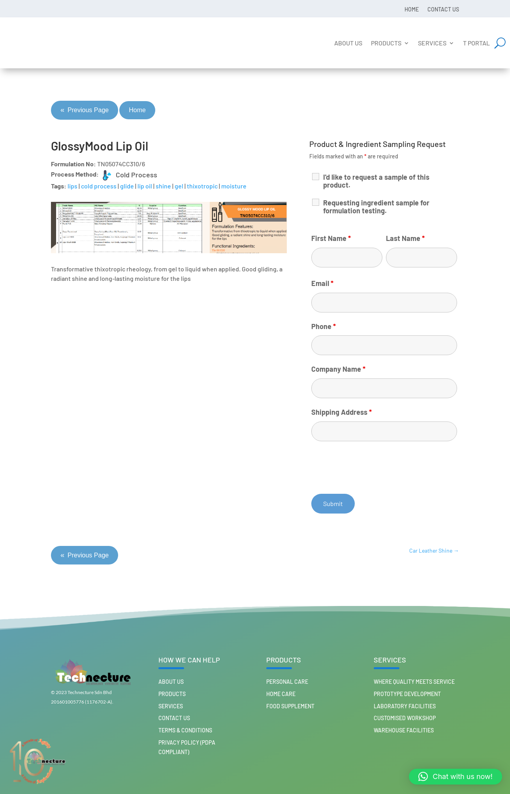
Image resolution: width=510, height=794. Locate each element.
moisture (234, 186)
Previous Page (84, 110)
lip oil (144, 186)
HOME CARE (280, 694)
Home (412, 9)
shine (163, 186)
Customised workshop (405, 718)
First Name (331, 238)
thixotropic (202, 186)
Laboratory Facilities (405, 706)
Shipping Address (341, 412)
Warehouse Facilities (404, 730)
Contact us (443, 9)
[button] (455, 777)
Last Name (405, 238)
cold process (99, 186)
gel (179, 186)
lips (72, 186)
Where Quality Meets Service (414, 681)
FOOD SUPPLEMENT (290, 706)
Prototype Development (407, 694)
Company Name (338, 369)
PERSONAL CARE (287, 681)
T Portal (476, 43)
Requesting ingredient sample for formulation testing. (376, 206)
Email (322, 283)
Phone (323, 326)
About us (348, 43)
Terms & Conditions (185, 730)
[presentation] (371, 466)
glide (127, 186)
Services (432, 43)
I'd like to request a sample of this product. (376, 181)
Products (386, 43)
